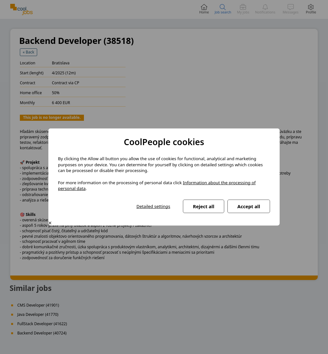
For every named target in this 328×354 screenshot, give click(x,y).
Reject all (203, 206)
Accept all (248, 206)
